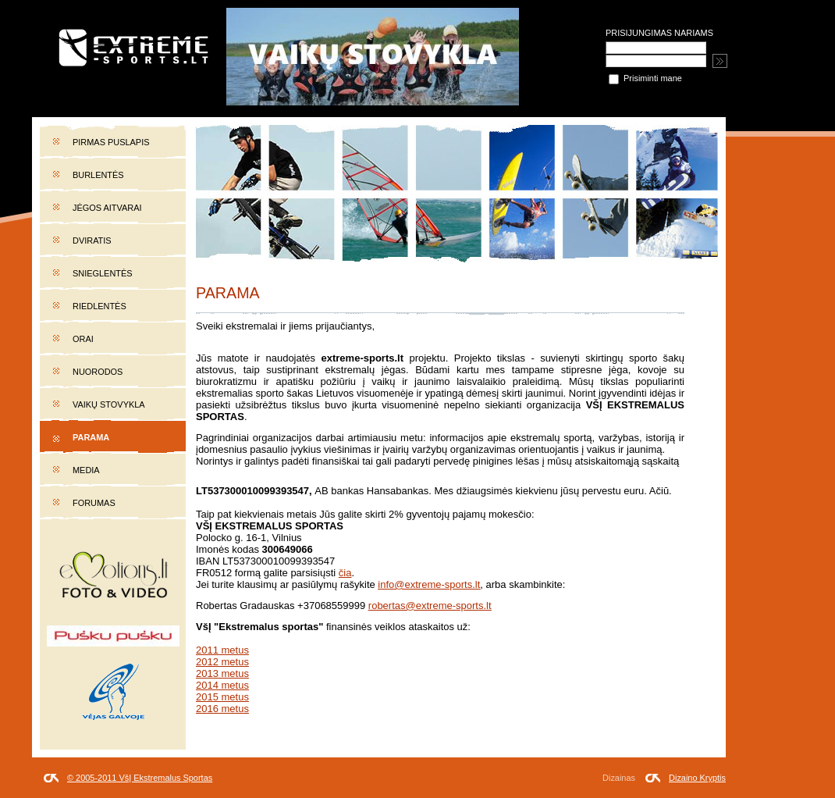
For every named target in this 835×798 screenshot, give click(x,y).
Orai (83, 339)
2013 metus (222, 673)
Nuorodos (98, 371)
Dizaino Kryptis (697, 777)
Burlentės (98, 175)
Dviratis (92, 240)
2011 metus (222, 650)
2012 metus (222, 662)
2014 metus (222, 685)
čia (345, 573)
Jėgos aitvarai (107, 207)
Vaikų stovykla (109, 404)
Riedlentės (99, 306)
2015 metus (222, 697)
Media (86, 470)
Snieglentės (103, 273)
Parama (91, 437)
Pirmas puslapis (111, 142)
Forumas (94, 503)
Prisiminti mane (645, 78)
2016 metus (222, 708)
